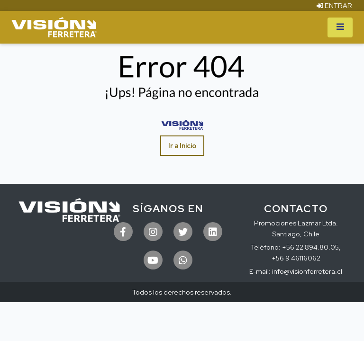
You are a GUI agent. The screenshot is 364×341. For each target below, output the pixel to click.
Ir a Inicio (182, 145)
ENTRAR (334, 5)
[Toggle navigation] (340, 27)
